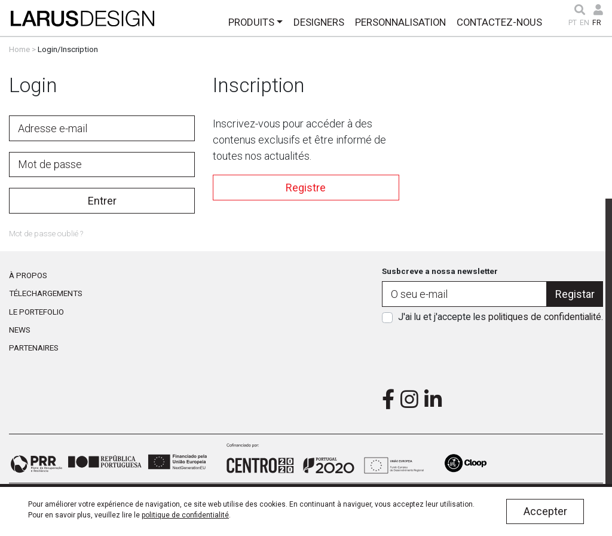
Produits (251, 22)
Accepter (545, 511)
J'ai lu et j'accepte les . (500, 316)
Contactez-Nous (499, 22)
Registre (306, 187)
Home (19, 49)
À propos (28, 275)
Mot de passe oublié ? (46, 233)
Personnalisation (400, 22)
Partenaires (34, 347)
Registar (575, 294)
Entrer (102, 200)
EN (584, 23)
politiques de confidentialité (544, 316)
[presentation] (492, 352)
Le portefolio (36, 311)
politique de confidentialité (185, 515)
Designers (318, 22)
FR (596, 23)
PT (572, 23)
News (19, 329)
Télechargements (45, 293)
